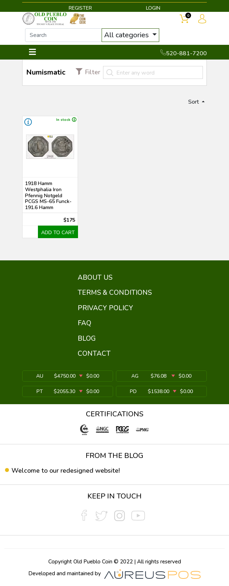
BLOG (87, 338)
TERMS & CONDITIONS (115, 292)
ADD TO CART (58, 232)
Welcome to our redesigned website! (65, 470)
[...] (63, 35)
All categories (127, 35)
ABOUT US (95, 277)
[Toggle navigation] (32, 52)
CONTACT (94, 353)
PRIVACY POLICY (105, 308)
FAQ (84, 323)
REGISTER (80, 8)
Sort (194, 102)
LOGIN (153, 8)
